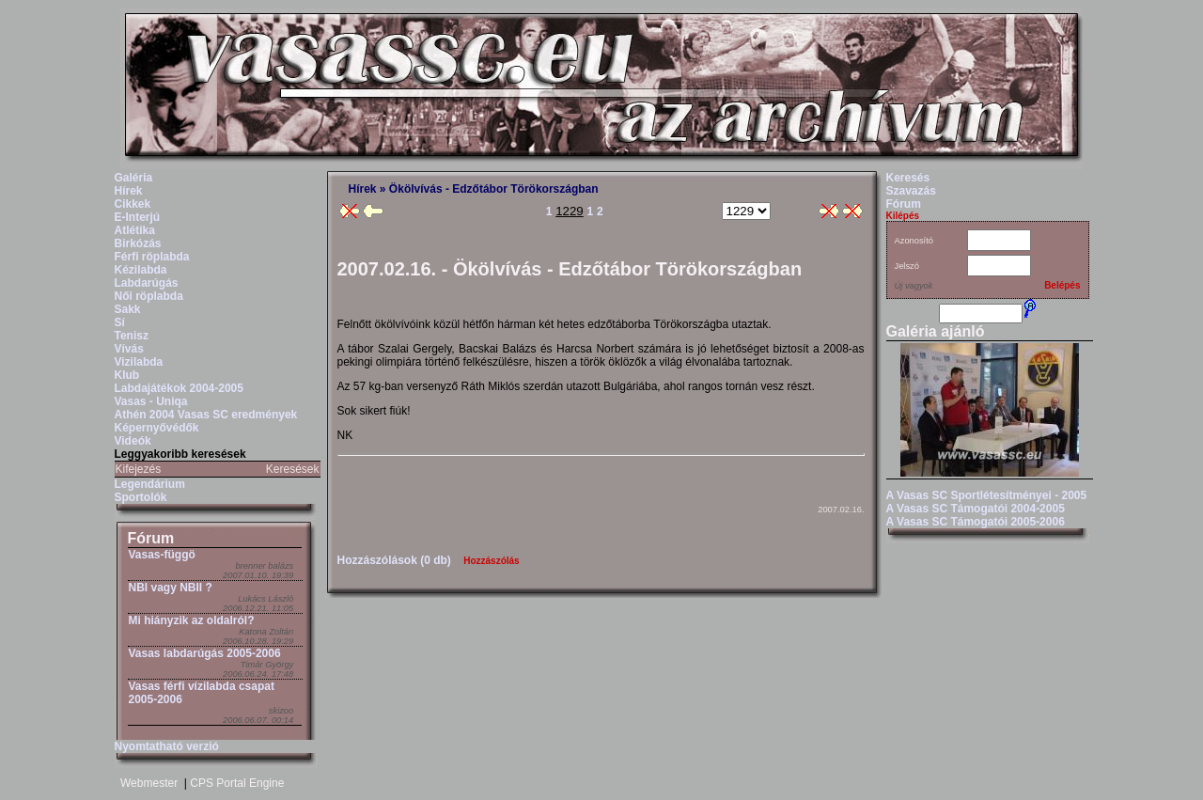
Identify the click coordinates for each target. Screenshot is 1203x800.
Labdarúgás (147, 283)
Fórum (151, 538)
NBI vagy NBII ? (170, 587)
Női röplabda (149, 296)
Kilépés (903, 216)
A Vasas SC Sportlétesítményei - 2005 (986, 495)
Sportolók (141, 497)
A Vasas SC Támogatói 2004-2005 (975, 508)
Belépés (1062, 285)
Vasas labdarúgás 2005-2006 (205, 653)
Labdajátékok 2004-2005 (179, 388)
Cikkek (133, 204)
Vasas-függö (162, 554)
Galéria (134, 177)
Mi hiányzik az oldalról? (192, 620)
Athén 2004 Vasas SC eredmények (206, 414)
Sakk (128, 309)
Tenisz (131, 335)
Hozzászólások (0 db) (394, 560)
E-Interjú (138, 217)
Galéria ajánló (935, 331)
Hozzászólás (491, 561)
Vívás (129, 348)
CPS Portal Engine (237, 783)
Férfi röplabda (152, 256)
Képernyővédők (157, 427)
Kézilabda (141, 269)
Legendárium (150, 484)
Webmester (149, 783)
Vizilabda (139, 362)
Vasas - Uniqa (151, 401)
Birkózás (138, 243)
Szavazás (911, 190)
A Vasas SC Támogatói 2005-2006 (975, 521)
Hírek (129, 190)
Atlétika (135, 230)
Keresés (908, 177)
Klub (127, 375)
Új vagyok (914, 285)
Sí (120, 322)
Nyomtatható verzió (167, 746)
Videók (133, 440)
